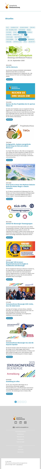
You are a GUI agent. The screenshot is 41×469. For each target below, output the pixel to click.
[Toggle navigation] (32, 6)
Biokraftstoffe (22, 32)
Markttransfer (18, 37)
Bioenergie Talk (14, 27)
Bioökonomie (22, 29)
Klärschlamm (9, 37)
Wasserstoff (32, 41)
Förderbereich (20, 438)
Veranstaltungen (20, 441)
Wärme (25, 41)
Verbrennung (31, 39)
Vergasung (8, 41)
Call (22, 34)
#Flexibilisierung (24, 27)
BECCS (7, 27)
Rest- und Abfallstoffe (11, 29)
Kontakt (20, 446)
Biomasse (30, 32)
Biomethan (8, 34)
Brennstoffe (16, 34)
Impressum (20, 448)
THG (16, 39)
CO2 (26, 34)
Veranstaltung (22, 39)
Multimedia (8, 32)
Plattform (26, 37)
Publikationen (20, 433)
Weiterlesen (9, 79)
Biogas (15, 32)
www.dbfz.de (20, 463)
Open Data (32, 27)
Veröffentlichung (17, 41)
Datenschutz (20, 451)
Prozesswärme (9, 39)
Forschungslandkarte (20, 430)
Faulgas (29, 29)
